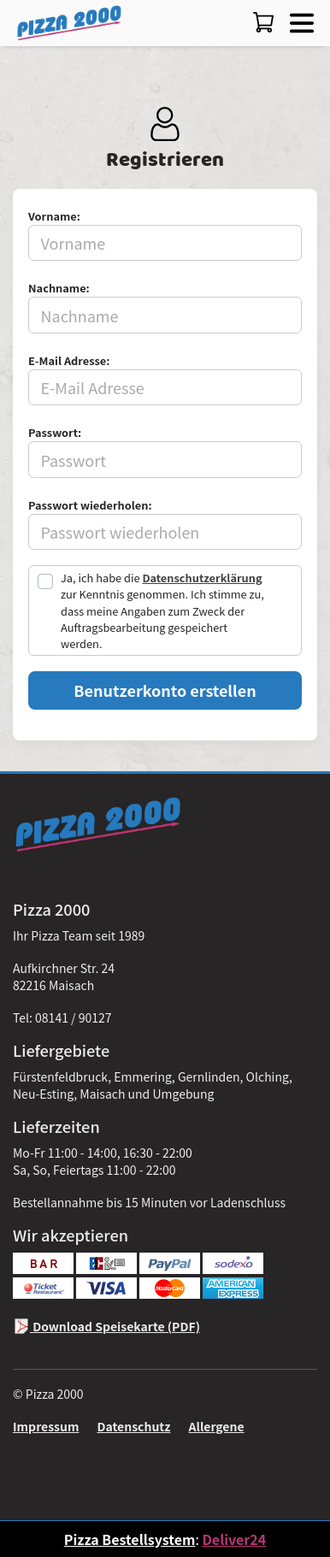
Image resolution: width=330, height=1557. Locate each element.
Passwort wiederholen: (90, 505)
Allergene (217, 1426)
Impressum (46, 1426)
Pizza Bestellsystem (130, 1539)
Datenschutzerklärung (202, 577)
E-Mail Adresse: (68, 360)
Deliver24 (234, 1539)
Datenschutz (134, 1426)
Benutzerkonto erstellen (165, 690)
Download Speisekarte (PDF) (106, 1326)
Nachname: (59, 288)
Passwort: (54, 432)
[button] (298, 20)
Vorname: (54, 216)
